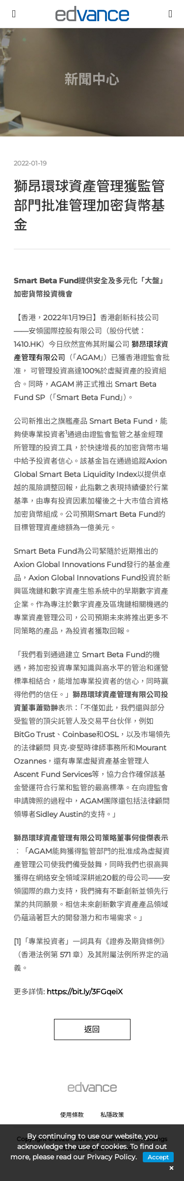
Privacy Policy (111, 1156)
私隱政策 (112, 1114)
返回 (92, 1029)
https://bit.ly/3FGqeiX (85, 991)
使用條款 (71, 1114)
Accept (158, 1157)
